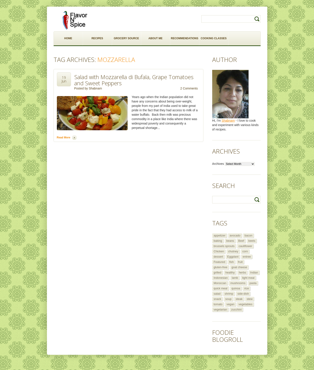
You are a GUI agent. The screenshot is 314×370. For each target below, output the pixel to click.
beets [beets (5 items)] (251, 240)
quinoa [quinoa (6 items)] (236, 288)
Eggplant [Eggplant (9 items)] (232, 256)
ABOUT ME (156, 38)
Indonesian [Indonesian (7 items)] (221, 277)
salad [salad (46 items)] (217, 293)
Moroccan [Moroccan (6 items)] (220, 283)
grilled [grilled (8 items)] (217, 272)
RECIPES (97, 38)
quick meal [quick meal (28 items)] (220, 288)
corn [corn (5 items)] (245, 251)
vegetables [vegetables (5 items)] (245, 304)
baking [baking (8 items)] (218, 240)
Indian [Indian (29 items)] (254, 272)
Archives (218, 163)
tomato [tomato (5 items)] (218, 304)
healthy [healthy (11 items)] (230, 272)
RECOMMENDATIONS (184, 38)
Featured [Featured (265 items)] (219, 262)
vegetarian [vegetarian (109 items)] (220, 309)
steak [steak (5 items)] (239, 299)
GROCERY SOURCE (126, 38)
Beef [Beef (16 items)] (241, 240)
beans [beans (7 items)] (230, 240)
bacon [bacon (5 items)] (248, 235)
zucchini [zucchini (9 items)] (236, 309)
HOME (68, 38)
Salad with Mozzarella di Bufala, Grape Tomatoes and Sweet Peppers (133, 80)
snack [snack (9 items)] (217, 299)
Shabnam (95, 88)
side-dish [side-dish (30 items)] (243, 293)
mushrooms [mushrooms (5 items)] (237, 283)
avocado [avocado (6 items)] (235, 235)
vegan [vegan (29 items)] (230, 304)
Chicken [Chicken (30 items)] (219, 251)
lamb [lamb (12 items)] (235, 277)
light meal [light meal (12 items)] (248, 277)
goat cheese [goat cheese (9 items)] (239, 267)
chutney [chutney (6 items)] (233, 251)
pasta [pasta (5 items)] (252, 283)
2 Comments (189, 88)
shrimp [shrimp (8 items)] (229, 293)
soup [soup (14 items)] (228, 299)
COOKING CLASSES (214, 38)
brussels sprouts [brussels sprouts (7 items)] (224, 246)
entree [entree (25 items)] (247, 256)
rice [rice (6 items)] (246, 288)
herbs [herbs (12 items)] (242, 272)
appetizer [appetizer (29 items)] (219, 235)
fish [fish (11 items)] (231, 262)
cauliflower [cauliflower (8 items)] (245, 246)
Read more (63, 137)
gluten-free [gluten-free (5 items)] (220, 267)
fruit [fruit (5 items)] (240, 262)
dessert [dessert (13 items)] (218, 256)
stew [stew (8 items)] (250, 299)
